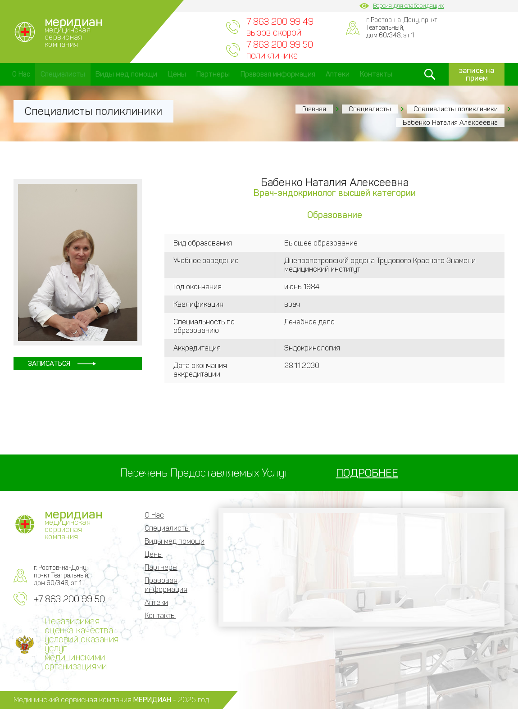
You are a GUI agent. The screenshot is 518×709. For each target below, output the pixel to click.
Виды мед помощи (126, 74)
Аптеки (338, 74)
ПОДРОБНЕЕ (367, 472)
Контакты (376, 74)
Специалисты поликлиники (455, 109)
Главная (314, 109)
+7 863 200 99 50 (69, 599)
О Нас (21, 74)
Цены (177, 74)
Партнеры (213, 74)
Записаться (50, 363)
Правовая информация (278, 74)
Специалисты (63, 74)
